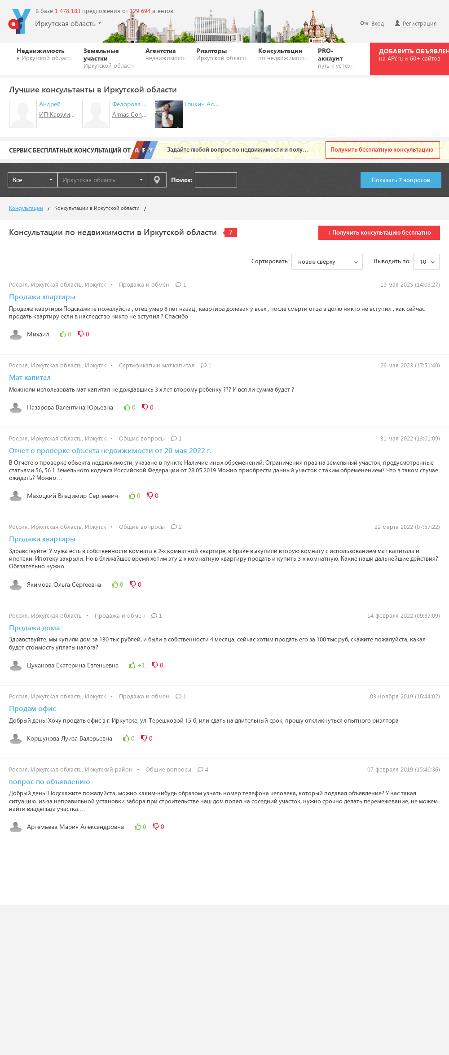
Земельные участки (110, 57)
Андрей (50, 104)
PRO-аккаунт (335, 57)
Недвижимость (45, 53)
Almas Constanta (135, 114)
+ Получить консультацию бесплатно (379, 232)
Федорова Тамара (137, 104)
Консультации (283, 53)
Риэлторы (222, 53)
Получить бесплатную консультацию (381, 149)
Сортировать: (270, 261)
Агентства (165, 53)
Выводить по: (392, 261)
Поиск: (182, 179)
